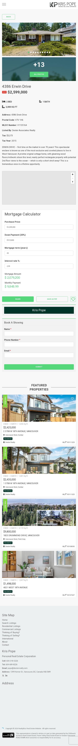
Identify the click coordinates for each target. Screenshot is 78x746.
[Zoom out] (72, 178)
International (7, 638)
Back (8, 17)
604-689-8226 (11, 664)
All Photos (39, 74)
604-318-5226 (12, 661)
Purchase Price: (13, 222)
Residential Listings (11, 626)
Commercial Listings (11, 629)
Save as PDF (52, 299)
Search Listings (9, 623)
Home (5, 620)
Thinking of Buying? (11, 632)
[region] (39, 187)
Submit (39, 367)
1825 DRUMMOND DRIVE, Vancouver (21, 535)
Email (7, 351)
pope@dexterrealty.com (18, 668)
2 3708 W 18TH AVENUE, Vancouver (20, 431)
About (4, 642)
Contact (5, 645)
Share (18, 299)
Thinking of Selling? (11, 635)
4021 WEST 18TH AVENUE (15, 587)
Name (7, 329)
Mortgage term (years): (16, 248)
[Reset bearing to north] (72, 182)
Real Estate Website (34, 728)
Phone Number (12, 340)
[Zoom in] (72, 174)
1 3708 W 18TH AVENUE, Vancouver (20, 483)
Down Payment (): (15, 235)
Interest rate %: (12, 261)
